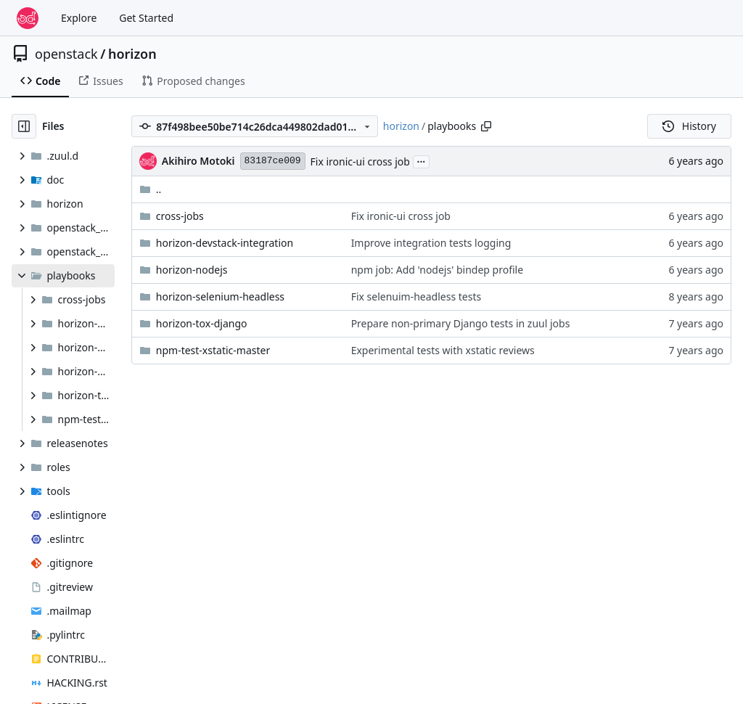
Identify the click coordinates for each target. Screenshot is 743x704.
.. (150, 189)
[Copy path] (486, 126)
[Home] (27, 18)
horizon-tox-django (201, 323)
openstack (66, 53)
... (421, 160)
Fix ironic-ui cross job (360, 161)
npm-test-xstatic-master (213, 350)
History (689, 126)
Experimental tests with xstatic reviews (443, 350)
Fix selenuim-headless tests (416, 296)
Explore (79, 18)
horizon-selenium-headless (220, 296)
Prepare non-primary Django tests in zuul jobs (460, 323)
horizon (132, 53)
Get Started (146, 18)
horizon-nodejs (192, 270)
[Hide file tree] (24, 126)
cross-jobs (180, 216)
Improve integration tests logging (431, 243)
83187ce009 (273, 160)
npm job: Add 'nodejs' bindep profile (437, 270)
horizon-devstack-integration (224, 243)
